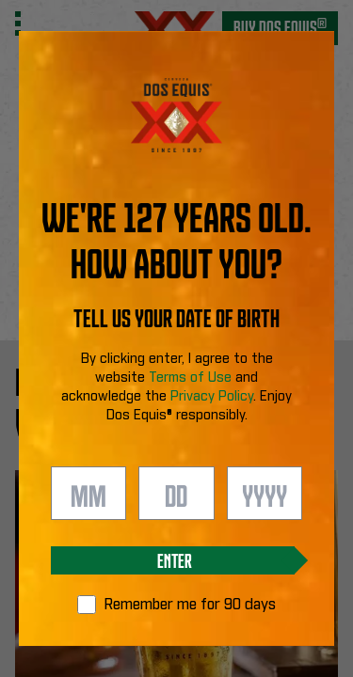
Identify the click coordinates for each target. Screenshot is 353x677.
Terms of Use (190, 378)
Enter (174, 559)
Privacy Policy (211, 396)
